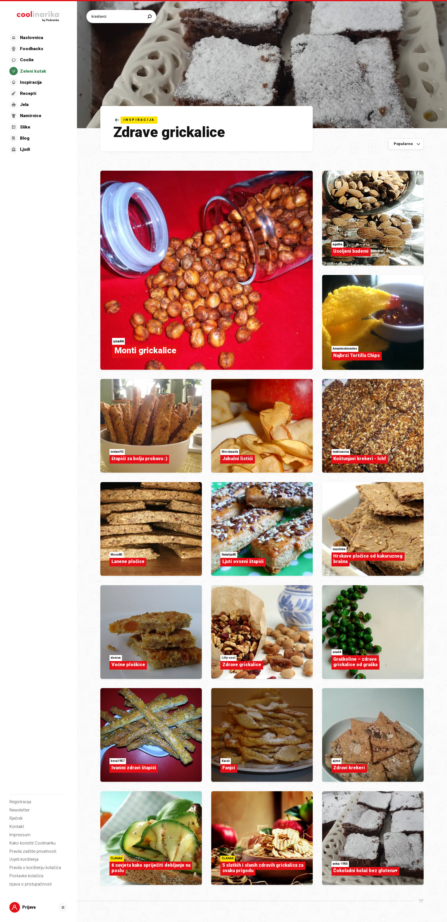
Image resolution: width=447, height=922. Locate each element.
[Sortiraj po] (406, 144)
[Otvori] (63, 907)
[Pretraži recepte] (119, 16)
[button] (37, 93)
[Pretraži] (150, 16)
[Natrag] (136, 120)
